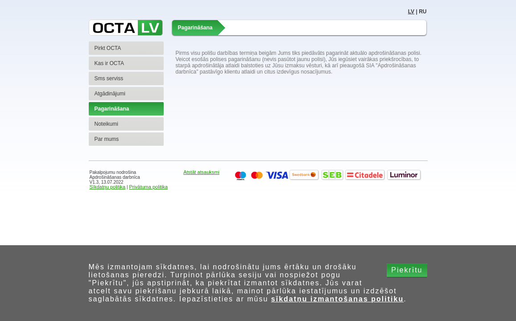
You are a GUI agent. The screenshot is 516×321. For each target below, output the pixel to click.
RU (422, 11)
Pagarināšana (112, 109)
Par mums (107, 139)
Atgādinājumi (110, 94)
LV (411, 11)
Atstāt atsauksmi (201, 172)
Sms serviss (109, 78)
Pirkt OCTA (108, 48)
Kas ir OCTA (109, 63)
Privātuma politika (148, 186)
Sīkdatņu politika (108, 186)
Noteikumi (106, 124)
